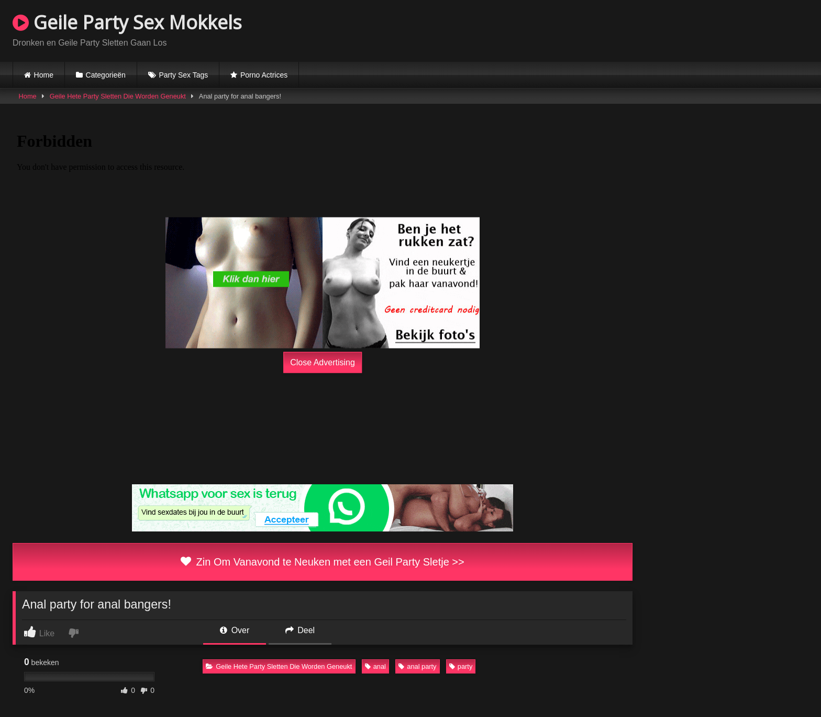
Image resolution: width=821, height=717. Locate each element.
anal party (417, 666)
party (460, 666)
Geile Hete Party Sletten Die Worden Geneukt (118, 96)
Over (234, 630)
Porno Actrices (263, 75)
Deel (300, 630)
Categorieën (106, 75)
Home (43, 75)
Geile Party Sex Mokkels (127, 22)
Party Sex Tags (183, 75)
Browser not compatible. (685, 29)
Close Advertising (322, 362)
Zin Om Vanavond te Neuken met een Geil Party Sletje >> (322, 562)
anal (375, 666)
